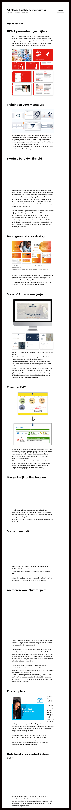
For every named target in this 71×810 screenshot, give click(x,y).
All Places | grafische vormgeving (27, 10)
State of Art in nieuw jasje (25, 294)
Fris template (16, 691)
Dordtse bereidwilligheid (24, 158)
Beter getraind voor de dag (26, 236)
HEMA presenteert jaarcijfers (27, 31)
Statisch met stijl (18, 531)
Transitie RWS (16, 387)
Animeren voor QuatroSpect (26, 590)
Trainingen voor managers (25, 104)
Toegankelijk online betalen (26, 477)
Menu (60, 11)
